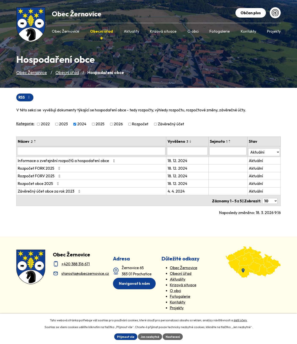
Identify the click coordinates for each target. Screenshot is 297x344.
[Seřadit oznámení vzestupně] (35, 140)
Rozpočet (140, 124)
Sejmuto (219, 141)
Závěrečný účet (171, 124)
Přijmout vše (124, 336)
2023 (63, 124)
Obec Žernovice (31, 72)
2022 (45, 124)
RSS (25, 97)
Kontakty (177, 300)
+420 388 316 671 (75, 262)
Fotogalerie (180, 294)
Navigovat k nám (135, 282)
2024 (81, 124)
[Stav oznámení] (264, 151)
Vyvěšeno (178, 141)
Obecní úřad (67, 72)
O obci (175, 289)
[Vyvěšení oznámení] (187, 151)
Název (25, 141)
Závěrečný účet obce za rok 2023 (50, 190)
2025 (100, 124)
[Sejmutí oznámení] (228, 151)
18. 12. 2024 (178, 160)
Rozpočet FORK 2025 (40, 167)
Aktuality (177, 277)
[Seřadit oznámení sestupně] (35, 142)
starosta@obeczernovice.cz (85, 271)
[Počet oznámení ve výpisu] (270, 199)
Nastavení (174, 336)
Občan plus (250, 12)
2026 (118, 124)
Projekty (177, 306)
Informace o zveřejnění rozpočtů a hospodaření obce (67, 160)
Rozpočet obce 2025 (39, 182)
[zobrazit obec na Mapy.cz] (253, 260)
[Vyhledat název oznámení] (91, 151)
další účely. (240, 320)
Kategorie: (25, 124)
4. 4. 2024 (176, 190)
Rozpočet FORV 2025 (40, 175)
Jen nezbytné (150, 336)
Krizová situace (183, 283)
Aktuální (256, 160)
